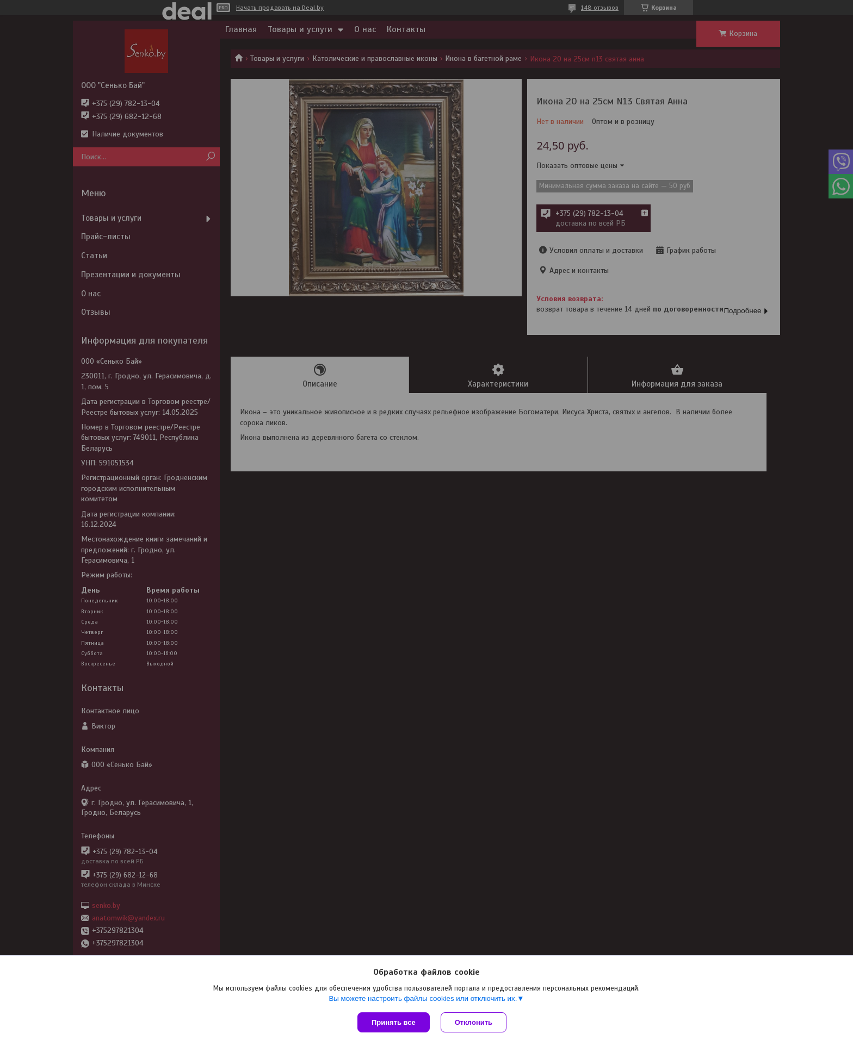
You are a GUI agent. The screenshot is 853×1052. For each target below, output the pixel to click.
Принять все (394, 1022)
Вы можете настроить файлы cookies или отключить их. (423, 998)
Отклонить (473, 1022)
